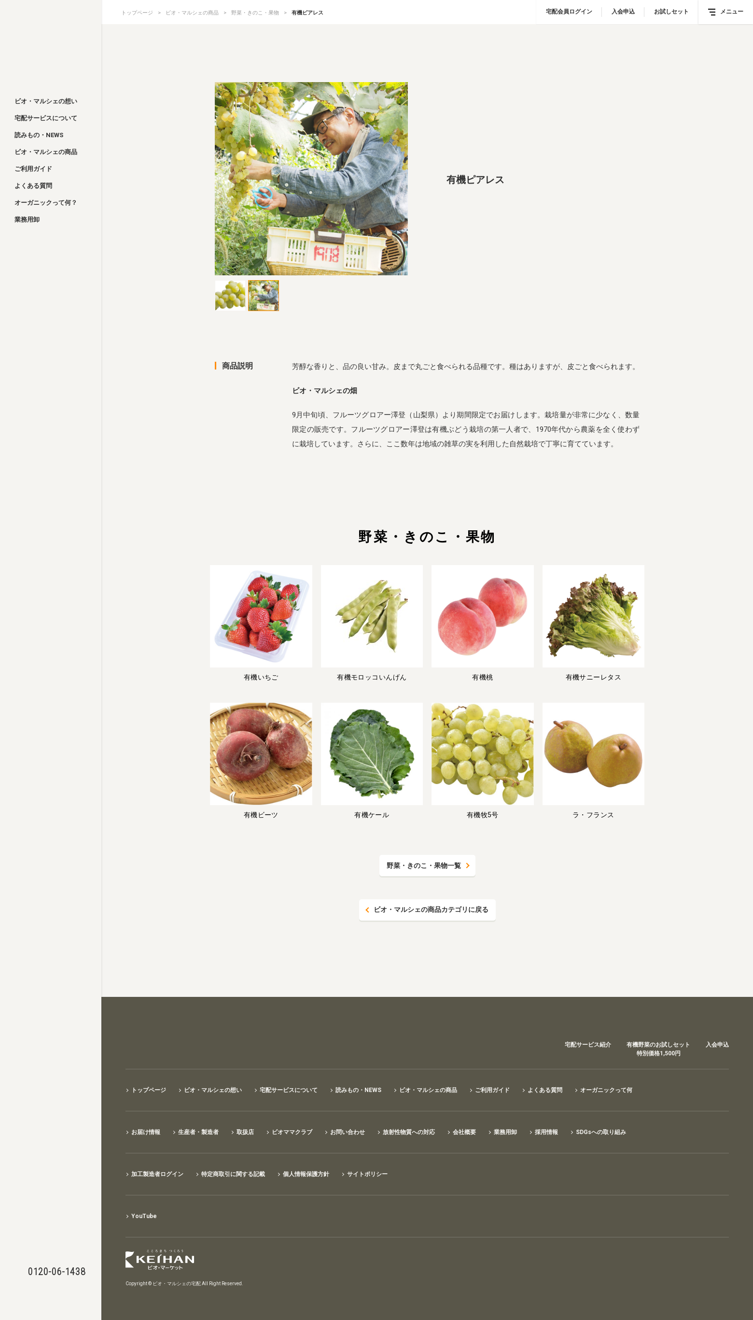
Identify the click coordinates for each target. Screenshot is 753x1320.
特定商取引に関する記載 (233, 1174)
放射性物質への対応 (409, 1132)
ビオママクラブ (292, 1132)
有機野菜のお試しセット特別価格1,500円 (658, 1049)
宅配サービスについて (45, 118)
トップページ (137, 13)
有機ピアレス (307, 13)
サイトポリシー (367, 1174)
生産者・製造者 (198, 1132)
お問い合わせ (347, 1132)
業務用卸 (27, 219)
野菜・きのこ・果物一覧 (424, 865)
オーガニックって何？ (45, 202)
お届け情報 (145, 1132)
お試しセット (671, 11)
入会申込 (623, 11)
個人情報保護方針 (306, 1174)
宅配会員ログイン (569, 11)
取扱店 (245, 1132)
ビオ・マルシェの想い (45, 101)
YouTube (144, 1216)
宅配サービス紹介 (588, 1044)
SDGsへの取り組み (601, 1132)
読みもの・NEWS (38, 135)
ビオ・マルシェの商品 (45, 152)
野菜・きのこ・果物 (255, 13)
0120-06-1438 (56, 1271)
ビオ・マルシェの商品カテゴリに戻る (431, 910)
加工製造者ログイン (157, 1174)
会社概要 (464, 1132)
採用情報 (546, 1132)
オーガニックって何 (606, 1090)
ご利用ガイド (33, 168)
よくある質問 (33, 185)
